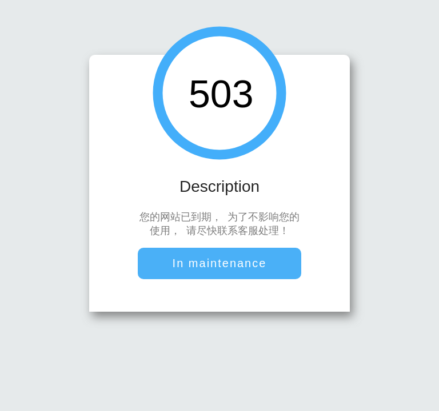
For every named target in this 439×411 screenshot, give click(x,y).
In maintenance (220, 264)
